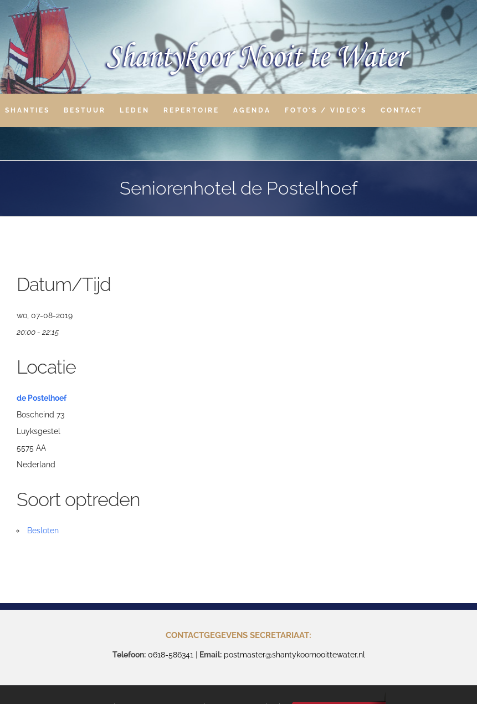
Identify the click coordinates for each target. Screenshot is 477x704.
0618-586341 (170, 654)
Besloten (43, 530)
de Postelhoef (41, 398)
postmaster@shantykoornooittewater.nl (294, 654)
